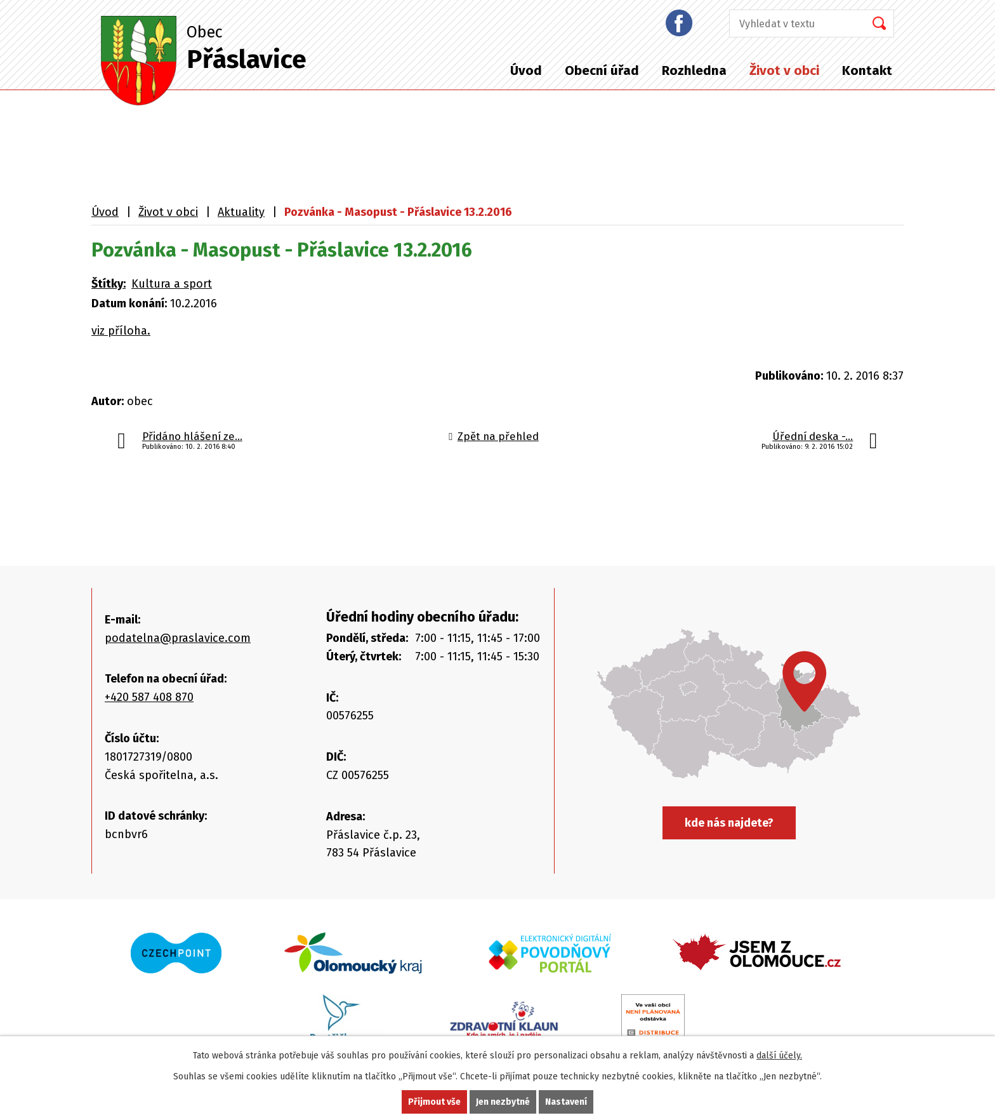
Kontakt (867, 70)
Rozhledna (694, 70)
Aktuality (241, 212)
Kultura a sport (171, 284)
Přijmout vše (434, 1102)
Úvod (526, 70)
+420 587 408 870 (149, 697)
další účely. (779, 1055)
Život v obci (784, 70)
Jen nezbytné (503, 1102)
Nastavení (566, 1102)
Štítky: (108, 284)
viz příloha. (120, 331)
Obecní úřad (602, 70)
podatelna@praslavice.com (178, 638)
